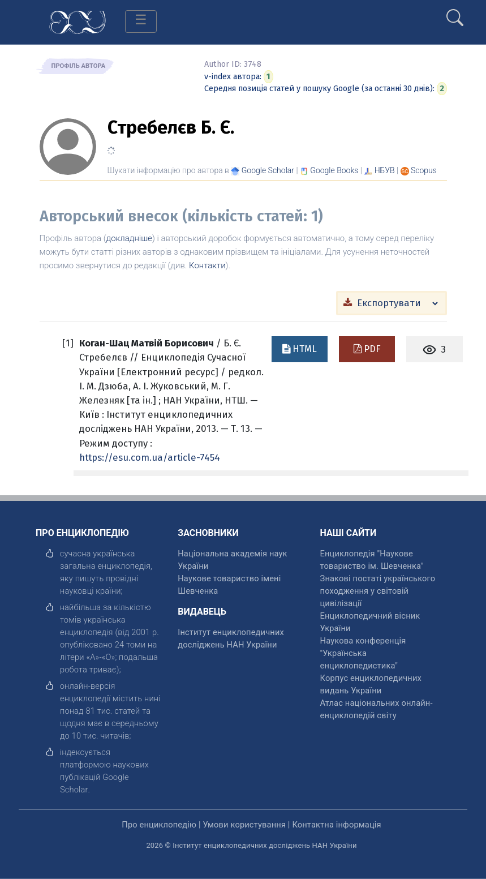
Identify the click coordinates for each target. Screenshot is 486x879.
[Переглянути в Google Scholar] (268, 170)
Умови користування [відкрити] (244, 825)
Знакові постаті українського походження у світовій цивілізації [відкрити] (378, 590)
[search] (454, 13)
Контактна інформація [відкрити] (336, 825)
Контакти (207, 265)
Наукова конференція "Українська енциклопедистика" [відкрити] (363, 653)
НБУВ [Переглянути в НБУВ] (385, 170)
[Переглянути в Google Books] (334, 170)
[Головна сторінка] (77, 21)
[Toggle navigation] (141, 21)
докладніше (129, 238)
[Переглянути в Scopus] (424, 170)
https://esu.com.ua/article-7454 (149, 457)
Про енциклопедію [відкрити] (159, 825)
